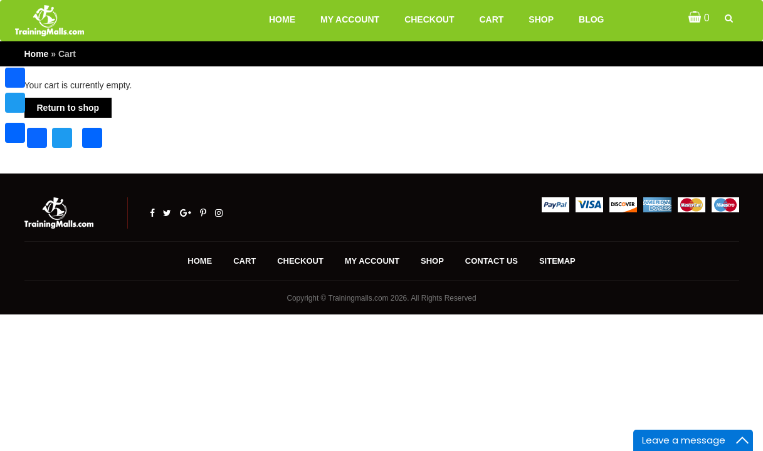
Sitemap (557, 261)
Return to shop (68, 108)
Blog (591, 19)
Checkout (429, 19)
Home (282, 19)
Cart (491, 19)
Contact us (491, 261)
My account (349, 19)
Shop (541, 19)
